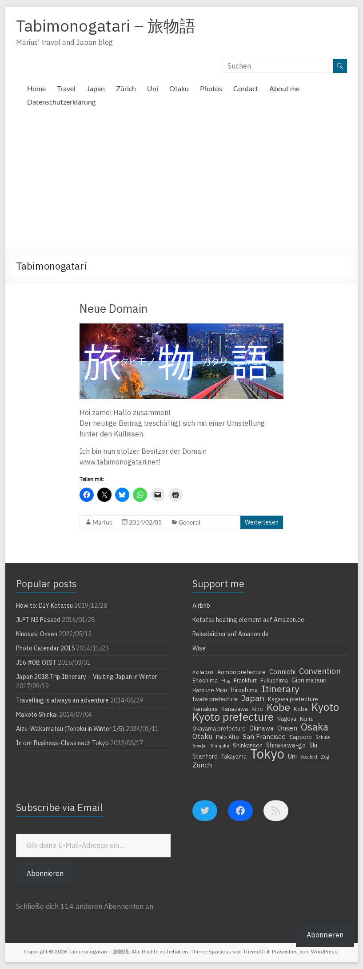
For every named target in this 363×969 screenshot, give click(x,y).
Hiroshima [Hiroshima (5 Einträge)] (244, 690)
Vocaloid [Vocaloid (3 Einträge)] (308, 757)
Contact (245, 88)
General (189, 522)
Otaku (179, 88)
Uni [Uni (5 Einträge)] (292, 756)
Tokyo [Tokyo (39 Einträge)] (267, 754)
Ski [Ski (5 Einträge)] (313, 745)
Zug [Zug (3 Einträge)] (325, 757)
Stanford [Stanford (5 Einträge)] (205, 756)
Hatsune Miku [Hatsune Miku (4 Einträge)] (209, 690)
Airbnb (201, 606)
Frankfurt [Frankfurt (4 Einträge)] (245, 680)
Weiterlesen (262, 522)
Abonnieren (45, 873)
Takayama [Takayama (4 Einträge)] (234, 756)
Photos (211, 88)
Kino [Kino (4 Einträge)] (257, 708)
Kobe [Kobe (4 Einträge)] (301, 708)
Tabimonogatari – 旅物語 (105, 25)
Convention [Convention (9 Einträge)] (320, 671)
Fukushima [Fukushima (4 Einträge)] (274, 680)
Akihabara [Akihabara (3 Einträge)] (203, 672)
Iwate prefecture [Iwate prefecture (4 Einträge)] (215, 699)
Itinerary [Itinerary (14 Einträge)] (280, 689)
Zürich (126, 88)
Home (36, 88)
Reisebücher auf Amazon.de (230, 634)
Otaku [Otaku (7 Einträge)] (202, 736)
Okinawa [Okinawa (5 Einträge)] (261, 728)
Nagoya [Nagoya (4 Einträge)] (286, 718)
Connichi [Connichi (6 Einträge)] (282, 671)
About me (284, 88)
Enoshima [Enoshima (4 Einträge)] (205, 680)
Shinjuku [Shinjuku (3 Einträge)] (219, 746)
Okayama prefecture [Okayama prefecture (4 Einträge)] (219, 728)
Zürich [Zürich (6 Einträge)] (202, 765)
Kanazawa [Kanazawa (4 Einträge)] (234, 708)
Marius (102, 522)
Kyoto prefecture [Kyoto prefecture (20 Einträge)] (233, 717)
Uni (152, 88)
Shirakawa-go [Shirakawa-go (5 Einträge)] (286, 745)
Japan (96, 88)
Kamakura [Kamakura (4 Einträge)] (205, 708)
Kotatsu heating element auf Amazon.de (248, 620)
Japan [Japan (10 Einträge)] (252, 698)
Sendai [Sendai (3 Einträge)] (199, 746)
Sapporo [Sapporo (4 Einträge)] (300, 736)
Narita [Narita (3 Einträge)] (306, 719)
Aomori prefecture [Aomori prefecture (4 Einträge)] (241, 671)
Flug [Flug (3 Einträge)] (225, 681)
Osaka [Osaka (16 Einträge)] (314, 727)
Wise (199, 648)
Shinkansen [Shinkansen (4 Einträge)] (248, 745)
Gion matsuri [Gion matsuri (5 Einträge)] (309, 680)
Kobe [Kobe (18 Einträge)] (278, 707)
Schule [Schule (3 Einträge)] (322, 737)
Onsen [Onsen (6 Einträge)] (287, 728)
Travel (66, 88)
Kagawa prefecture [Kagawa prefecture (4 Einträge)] (293, 699)
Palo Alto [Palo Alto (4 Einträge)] (227, 736)
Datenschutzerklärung (61, 101)
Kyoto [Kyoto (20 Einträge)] (325, 707)
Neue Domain (114, 308)
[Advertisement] (181, 182)
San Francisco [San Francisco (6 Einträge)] (264, 736)
